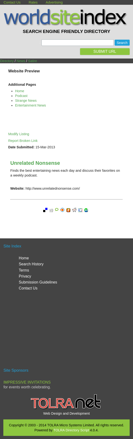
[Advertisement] (66, 331)
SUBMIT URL (104, 51)
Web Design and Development (66, 413)
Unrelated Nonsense (35, 163)
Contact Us (12, 2)
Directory (7, 61)
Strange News (25, 100)
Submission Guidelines (38, 282)
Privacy (25, 276)
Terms (24, 270)
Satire (32, 61)
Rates (33, 2)
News (21, 61)
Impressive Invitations (27, 382)
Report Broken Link (22, 141)
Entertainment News (30, 105)
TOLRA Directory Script (71, 430)
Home (19, 91)
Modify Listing (18, 134)
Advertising (54, 2)
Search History (31, 264)
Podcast (21, 96)
